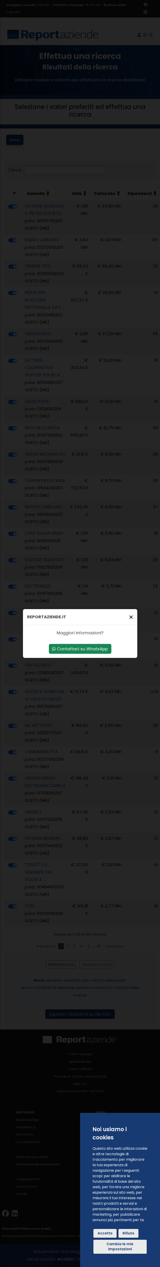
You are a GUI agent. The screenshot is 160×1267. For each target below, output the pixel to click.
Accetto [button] (105, 1233)
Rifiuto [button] (128, 1233)
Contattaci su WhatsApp (80, 649)
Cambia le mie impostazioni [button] (120, 1247)
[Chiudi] (131, 617)
